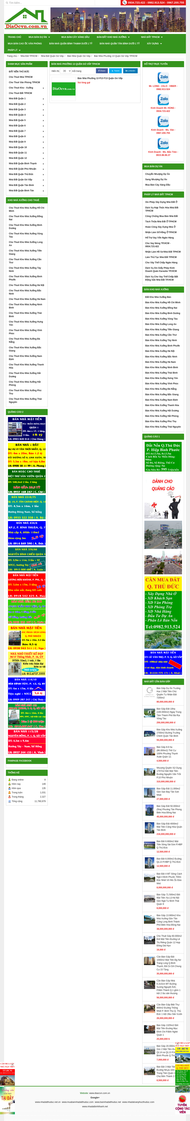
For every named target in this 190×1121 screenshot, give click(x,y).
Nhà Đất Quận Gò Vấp (27, 173)
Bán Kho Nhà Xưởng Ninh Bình (161, 361)
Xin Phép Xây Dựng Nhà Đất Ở (161, 195)
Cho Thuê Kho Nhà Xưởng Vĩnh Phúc (25, 325)
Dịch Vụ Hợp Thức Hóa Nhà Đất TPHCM (161, 202)
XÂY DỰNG (154, 43)
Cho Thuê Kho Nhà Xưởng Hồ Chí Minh (26, 203)
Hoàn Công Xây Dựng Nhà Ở (160, 220)
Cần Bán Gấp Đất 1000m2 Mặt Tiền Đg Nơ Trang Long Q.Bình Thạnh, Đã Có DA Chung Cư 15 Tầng (169, 956)
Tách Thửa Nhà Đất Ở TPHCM (160, 215)
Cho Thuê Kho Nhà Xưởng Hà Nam (27, 292)
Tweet (115, 64)
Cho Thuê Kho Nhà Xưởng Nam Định (25, 351)
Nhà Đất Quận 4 (27, 108)
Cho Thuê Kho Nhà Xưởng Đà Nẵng (24, 334)
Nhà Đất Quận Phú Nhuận (27, 162)
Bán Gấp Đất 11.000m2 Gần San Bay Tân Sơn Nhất (168, 785)
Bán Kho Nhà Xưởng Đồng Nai (161, 301)
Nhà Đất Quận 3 (27, 103)
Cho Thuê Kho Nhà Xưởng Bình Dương (25, 220)
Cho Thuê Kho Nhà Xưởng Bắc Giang (25, 342)
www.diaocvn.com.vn (99, 1086)
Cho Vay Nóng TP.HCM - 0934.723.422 (158, 238)
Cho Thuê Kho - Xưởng (27, 81)
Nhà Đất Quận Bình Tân (27, 184)
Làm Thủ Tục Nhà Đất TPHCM (161, 250)
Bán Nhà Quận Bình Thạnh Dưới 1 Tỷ (70, 43)
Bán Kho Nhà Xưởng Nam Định (161, 393)
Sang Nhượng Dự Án (156, 173)
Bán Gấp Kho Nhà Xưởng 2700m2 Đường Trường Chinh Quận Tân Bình (169, 726)
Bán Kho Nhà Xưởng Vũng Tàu (161, 312)
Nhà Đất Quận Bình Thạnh (27, 157)
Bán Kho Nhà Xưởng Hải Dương (162, 404)
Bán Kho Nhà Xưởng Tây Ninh (161, 334)
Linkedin (130, 64)
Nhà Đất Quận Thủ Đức (27, 167)
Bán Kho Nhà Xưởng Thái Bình (161, 366)
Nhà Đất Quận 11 (27, 146)
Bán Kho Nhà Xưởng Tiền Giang (162, 323)
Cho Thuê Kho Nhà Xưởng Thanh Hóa (26, 360)
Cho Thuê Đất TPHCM (20, 86)
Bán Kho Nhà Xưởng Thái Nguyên (163, 420)
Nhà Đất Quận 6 (27, 119)
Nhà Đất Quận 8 (27, 130)
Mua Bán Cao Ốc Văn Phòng (25, 43)
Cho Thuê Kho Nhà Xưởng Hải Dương (25, 368)
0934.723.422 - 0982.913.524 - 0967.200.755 (156, 2)
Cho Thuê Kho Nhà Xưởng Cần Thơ (25, 254)
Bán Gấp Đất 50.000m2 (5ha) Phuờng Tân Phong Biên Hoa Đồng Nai (169, 802)
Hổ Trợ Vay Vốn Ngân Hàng (159, 231)
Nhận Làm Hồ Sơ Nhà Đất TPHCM (163, 245)
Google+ (95, 1091)
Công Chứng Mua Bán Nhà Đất (161, 209)
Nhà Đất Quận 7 (27, 124)
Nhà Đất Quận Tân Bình (27, 178)
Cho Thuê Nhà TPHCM (20, 70)
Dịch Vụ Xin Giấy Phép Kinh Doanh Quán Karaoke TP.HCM (161, 263)
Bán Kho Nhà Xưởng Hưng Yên (161, 371)
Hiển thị (55, 64)
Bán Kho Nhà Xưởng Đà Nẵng (161, 382)
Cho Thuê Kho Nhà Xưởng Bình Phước (25, 271)
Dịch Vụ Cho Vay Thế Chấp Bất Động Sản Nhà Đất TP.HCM (161, 271)
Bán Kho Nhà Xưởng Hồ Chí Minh (162, 296)
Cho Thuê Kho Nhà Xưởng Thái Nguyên (25, 394)
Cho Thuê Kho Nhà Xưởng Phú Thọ (25, 385)
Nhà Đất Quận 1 (27, 92)
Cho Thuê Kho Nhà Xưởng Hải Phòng (25, 377)
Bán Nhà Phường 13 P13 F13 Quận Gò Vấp (100, 72)
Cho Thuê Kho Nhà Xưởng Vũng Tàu (26, 229)
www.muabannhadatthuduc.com (78, 1095)
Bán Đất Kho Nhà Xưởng (109, 37)
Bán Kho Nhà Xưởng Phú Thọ (160, 415)
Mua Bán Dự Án (39, 37)
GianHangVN (178, 1118)
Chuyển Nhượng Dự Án (157, 167)
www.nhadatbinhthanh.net (95, 1100)
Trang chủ (14, 37)
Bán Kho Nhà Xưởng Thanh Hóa (162, 398)
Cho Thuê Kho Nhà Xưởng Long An (26, 237)
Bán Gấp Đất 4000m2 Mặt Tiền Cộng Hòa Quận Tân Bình (169, 820)
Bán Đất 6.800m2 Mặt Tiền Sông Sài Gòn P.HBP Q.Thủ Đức (169, 837)
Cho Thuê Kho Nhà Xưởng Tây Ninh (25, 263)
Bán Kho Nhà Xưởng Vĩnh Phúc (161, 377)
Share (101, 64)
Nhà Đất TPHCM (144, 37)
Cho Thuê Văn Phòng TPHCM (24, 76)
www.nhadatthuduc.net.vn (47, 1095)
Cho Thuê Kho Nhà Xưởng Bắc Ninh (25, 286)
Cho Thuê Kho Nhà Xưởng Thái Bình (25, 308)
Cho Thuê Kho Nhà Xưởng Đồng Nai (26, 211)
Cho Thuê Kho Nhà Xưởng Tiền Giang (25, 246)
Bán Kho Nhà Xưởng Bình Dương (162, 306)
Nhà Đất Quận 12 (27, 151)
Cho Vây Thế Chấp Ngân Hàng (161, 256)
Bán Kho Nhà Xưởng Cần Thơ (160, 328)
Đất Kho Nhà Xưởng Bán (158, 290)
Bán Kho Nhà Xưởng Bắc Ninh (161, 350)
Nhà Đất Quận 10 (27, 140)
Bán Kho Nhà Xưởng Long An (160, 317)
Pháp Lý (175, 43)
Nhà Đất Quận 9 (27, 135)
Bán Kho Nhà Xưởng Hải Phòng (161, 409)
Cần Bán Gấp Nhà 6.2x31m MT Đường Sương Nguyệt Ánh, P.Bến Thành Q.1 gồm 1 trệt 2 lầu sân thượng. (168, 980)
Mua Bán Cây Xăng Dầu (72, 37)
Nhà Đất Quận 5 (27, 113)
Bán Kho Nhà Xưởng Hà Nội (159, 344)
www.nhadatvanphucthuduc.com (138, 1095)
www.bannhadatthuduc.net (108, 1095)
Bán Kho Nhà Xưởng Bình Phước (162, 339)
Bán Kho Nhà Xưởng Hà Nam (160, 355)
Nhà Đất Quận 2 (27, 97)
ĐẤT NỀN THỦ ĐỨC (19, 65)
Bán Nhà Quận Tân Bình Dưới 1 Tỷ (120, 43)
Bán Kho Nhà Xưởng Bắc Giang (161, 388)
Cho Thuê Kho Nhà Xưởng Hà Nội (26, 278)
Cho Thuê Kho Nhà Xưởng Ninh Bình (25, 299)
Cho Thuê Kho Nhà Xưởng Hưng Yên (26, 317)
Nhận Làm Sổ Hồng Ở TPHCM (161, 226)
